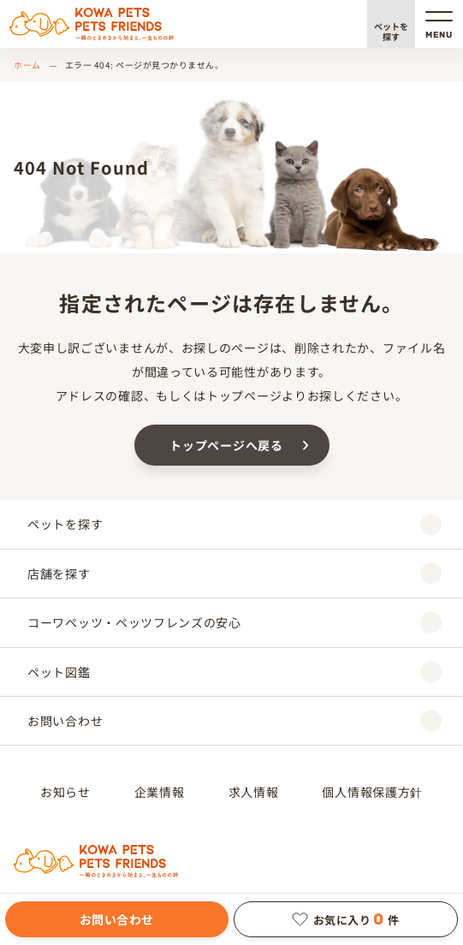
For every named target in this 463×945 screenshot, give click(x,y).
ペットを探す (391, 31)
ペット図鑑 (234, 671)
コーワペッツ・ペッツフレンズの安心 (234, 622)
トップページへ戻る (225, 445)
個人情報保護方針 (372, 791)
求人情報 (254, 791)
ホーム (27, 64)
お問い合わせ (117, 919)
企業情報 (159, 791)
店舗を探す (234, 573)
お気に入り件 (346, 919)
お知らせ (65, 791)
